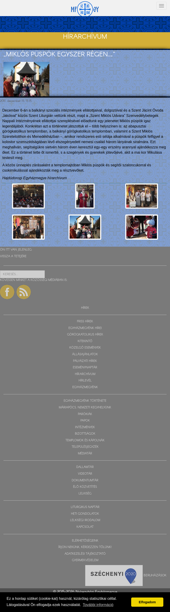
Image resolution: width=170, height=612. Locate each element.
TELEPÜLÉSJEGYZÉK (85, 447)
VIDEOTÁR (85, 474)
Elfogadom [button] (147, 602)
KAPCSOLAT (85, 527)
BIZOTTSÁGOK (85, 434)
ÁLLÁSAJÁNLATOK (85, 354)
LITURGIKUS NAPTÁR (85, 507)
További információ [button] (98, 605)
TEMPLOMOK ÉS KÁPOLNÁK (85, 440)
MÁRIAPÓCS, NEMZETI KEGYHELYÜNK (85, 407)
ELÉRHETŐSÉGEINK (85, 541)
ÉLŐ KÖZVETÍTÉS (85, 487)
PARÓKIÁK (85, 414)
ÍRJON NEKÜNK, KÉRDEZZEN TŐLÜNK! (85, 547)
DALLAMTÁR (85, 467)
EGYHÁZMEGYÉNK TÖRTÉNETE (85, 401)
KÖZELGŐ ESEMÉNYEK (85, 348)
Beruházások (155, 575)
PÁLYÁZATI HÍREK (85, 361)
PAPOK (85, 421)
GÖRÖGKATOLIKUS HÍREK (85, 334)
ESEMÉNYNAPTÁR (85, 367)
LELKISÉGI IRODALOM (85, 520)
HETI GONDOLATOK (85, 514)
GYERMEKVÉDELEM (85, 560)
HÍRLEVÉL (85, 380)
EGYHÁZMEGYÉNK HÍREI (85, 328)
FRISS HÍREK (85, 321)
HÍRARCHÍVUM (85, 374)
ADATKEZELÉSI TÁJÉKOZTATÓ (85, 554)
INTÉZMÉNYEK (85, 427)
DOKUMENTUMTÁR (85, 480)
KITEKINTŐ (85, 341)
